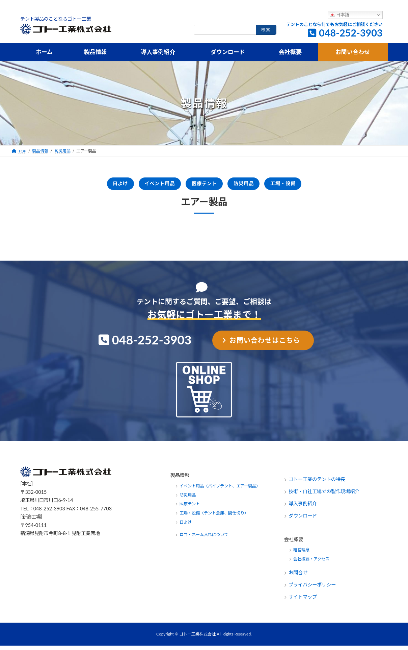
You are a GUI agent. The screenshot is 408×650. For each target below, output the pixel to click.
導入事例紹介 (303, 508)
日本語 (340, 15)
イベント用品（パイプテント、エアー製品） (220, 489)
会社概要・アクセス (311, 563)
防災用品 (254, 185)
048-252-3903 (351, 33)
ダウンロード (303, 520)
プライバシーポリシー (312, 589)
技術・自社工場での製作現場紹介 (324, 496)
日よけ (96, 185)
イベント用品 (147, 185)
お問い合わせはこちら (264, 344)
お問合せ (299, 577)
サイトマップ (303, 601)
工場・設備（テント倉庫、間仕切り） (214, 517)
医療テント (204, 185)
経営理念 (301, 554)
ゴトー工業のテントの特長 (317, 483)
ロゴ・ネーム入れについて (204, 538)
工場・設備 (305, 185)
